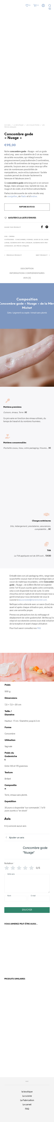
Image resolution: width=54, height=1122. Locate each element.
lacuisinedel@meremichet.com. (33, 600)
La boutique (18, 125)
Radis (23, 196)
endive (34, 196)
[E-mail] (39, 898)
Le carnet (27, 1104)
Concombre (20, 239)
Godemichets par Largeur (21, 243)
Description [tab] (27, 269)
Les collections (32, 125)
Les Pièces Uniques (21, 246)
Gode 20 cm (38, 239)
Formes (29, 239)
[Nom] (15, 898)
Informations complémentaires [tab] (27, 273)
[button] (27, 5)
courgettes (12, 196)
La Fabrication (27, 1100)
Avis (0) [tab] (27, 278)
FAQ (39, 628)
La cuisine (27, 1096)
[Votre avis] (27, 883)
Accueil (7, 125)
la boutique (27, 1091)
